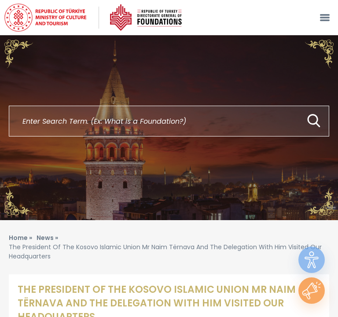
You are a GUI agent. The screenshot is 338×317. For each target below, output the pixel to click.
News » (47, 237)
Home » (20, 237)
